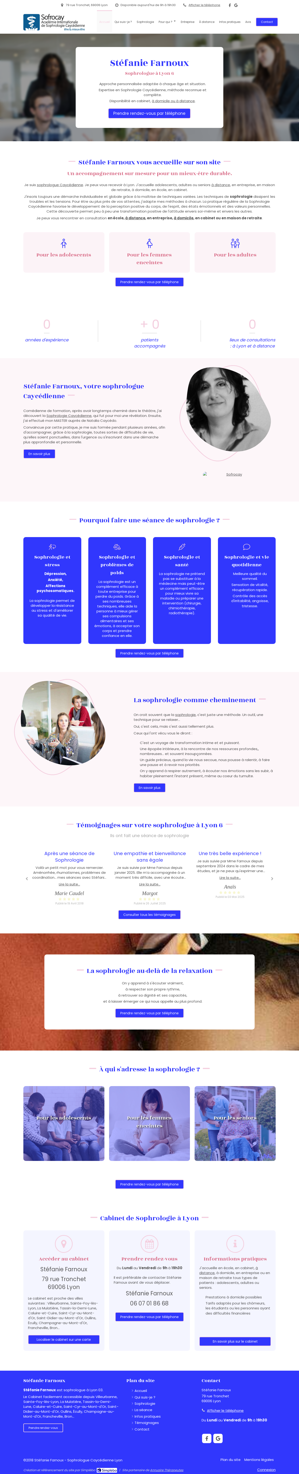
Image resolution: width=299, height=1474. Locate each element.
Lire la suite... (69, 884)
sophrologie (185, 714)
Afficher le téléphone (204, 5)
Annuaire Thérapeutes (166, 1470)
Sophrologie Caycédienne (69, 415)
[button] (63, 1123)
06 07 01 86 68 (149, 1303)
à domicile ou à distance (173, 100)
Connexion (266, 1469)
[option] (150, 877)
